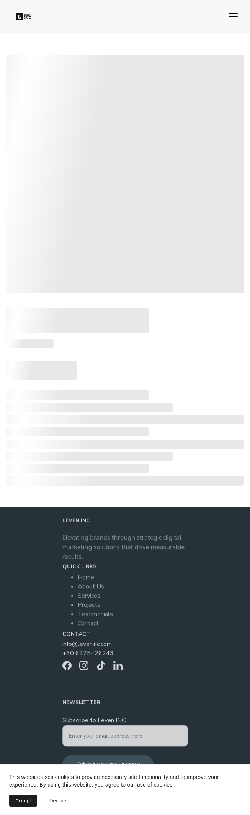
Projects (89, 608)
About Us (91, 589)
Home (86, 580)
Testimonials (95, 617)
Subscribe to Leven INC (94, 723)
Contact (88, 626)
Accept (23, 800)
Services (89, 598)
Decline (57, 800)
